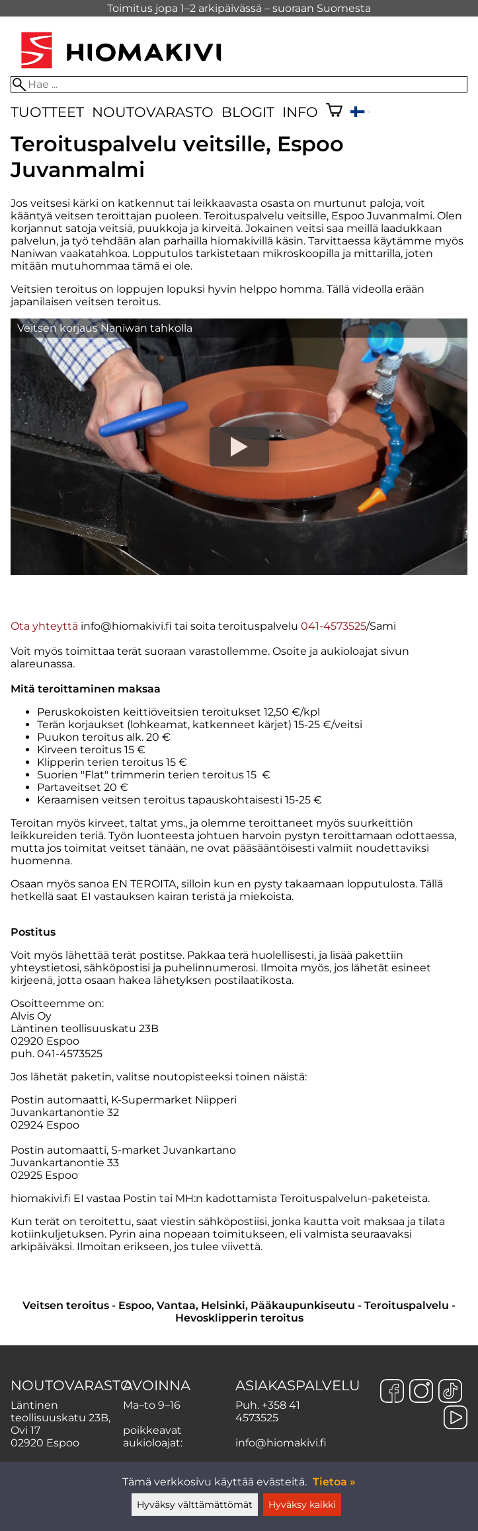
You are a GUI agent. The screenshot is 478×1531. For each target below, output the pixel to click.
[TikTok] (450, 1392)
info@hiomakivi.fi (281, 1443)
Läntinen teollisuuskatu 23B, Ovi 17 (60, 1418)
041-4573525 (333, 626)
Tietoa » (334, 1481)
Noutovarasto (153, 112)
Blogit (247, 112)
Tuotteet (47, 112)
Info (300, 112)
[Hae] (239, 84)
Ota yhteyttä (44, 626)
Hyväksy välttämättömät (195, 1505)
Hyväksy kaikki (302, 1505)
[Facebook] (392, 1392)
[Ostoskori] (334, 111)
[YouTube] (455, 1418)
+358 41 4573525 (267, 1411)
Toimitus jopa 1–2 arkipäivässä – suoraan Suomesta (239, 8)
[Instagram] (421, 1392)
